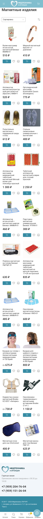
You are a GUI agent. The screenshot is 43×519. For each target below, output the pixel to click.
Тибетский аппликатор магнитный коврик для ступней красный (31, 175)
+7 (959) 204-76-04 (14, 486)
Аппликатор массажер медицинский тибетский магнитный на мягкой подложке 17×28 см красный (31, 267)
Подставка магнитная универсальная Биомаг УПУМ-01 (30, 222)
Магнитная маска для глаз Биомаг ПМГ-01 (30, 443)
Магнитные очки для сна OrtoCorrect (11, 442)
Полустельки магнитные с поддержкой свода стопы (11, 132)
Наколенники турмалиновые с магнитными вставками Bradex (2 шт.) (30, 401)
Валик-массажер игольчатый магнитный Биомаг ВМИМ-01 (11, 48)
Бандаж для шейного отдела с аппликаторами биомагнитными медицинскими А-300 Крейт (30, 356)
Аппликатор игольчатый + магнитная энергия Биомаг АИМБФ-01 (11, 222)
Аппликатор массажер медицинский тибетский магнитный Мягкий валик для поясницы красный (11, 177)
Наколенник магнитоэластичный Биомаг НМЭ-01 (31, 311)
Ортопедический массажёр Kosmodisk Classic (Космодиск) (30, 90)
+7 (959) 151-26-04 (14, 490)
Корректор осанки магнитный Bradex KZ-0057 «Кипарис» (11, 399)
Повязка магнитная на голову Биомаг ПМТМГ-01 (11, 263)
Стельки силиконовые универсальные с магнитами (30, 132)
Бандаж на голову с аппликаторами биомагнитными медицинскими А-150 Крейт (11, 355)
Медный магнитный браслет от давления (31, 47)
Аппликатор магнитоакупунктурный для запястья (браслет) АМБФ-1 (11, 90)
